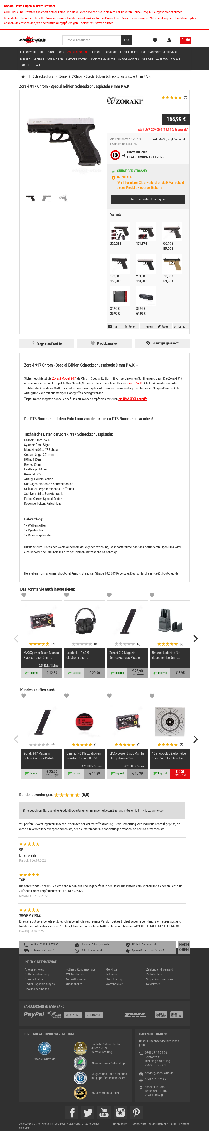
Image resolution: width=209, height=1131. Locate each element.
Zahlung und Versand (159, 969)
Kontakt (184, 1124)
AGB (173, 1124)
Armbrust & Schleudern (121, 52)
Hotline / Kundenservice (80, 969)
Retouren (111, 974)
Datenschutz (138, 1124)
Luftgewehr (28, 52)
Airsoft (97, 52)
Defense (38, 58)
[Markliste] (23, 596)
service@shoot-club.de (159, 1073)
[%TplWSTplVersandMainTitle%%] (70, 1016)
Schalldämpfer (128, 58)
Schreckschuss (77, 52)
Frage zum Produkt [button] (49, 344)
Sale (38, 65)
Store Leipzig (114, 979)
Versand (179, 139)
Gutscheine (55, 58)
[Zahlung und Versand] (152, 1016)
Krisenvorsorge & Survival (159, 52)
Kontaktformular (75, 979)
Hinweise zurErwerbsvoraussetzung (145, 154)
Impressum (120, 1124)
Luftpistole (48, 52)
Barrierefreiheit (34, 979)
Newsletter (153, 984)
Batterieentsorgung (37, 974)
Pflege (175, 58)
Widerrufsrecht (158, 1124)
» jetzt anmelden (153, 810)
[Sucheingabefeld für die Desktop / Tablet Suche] (91, 40)
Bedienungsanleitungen (40, 984)
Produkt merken (107, 343)
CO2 (61, 52)
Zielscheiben (154, 974)
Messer (25, 58)
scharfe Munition (103, 58)
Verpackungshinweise (160, 979)
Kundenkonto (73, 984)
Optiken (147, 58)
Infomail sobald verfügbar (148, 199)
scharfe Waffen (76, 58)
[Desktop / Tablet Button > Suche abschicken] (126, 40)
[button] (179, 326)
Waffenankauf (114, 984)
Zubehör (162, 58)
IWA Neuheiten (74, 974)
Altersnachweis (34, 969)
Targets (25, 65)
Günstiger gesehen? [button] (165, 343)
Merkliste (111, 969)
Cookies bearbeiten (37, 989)
